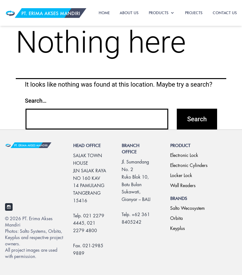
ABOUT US (129, 12)
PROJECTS (194, 12)
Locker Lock (181, 175)
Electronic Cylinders (189, 165)
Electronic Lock (184, 155)
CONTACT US (225, 12)
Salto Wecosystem (187, 208)
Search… (36, 100)
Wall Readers (183, 185)
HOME (104, 12)
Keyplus (177, 228)
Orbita (176, 218)
